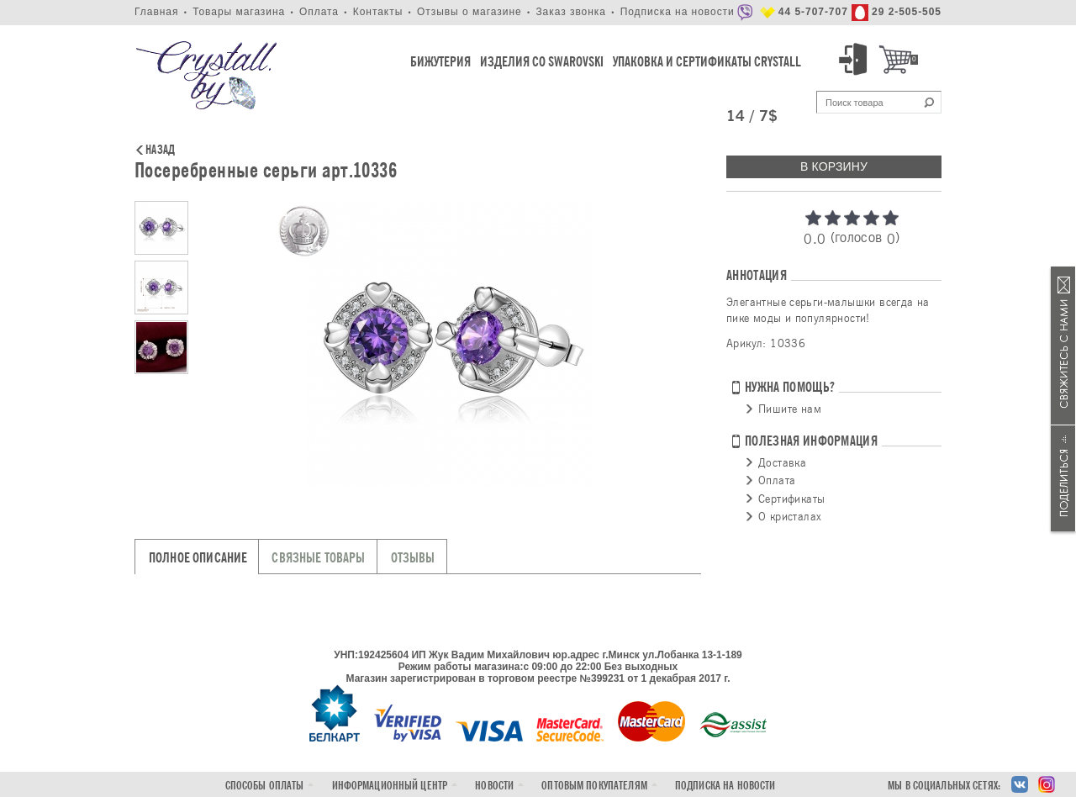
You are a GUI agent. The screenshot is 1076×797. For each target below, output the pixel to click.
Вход (855, 59)
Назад (160, 150)
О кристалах (789, 516)
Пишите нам (789, 408)
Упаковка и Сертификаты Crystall (707, 62)
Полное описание (198, 558)
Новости (494, 786)
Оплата (319, 12)
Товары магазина (239, 12)
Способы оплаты (264, 786)
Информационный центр (390, 786)
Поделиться (1063, 478)
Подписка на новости (677, 12)
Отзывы (413, 558)
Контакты (378, 12)
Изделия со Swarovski (542, 62)
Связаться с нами (1063, 346)
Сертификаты (791, 498)
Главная (156, 12)
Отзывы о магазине (469, 12)
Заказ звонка (570, 12)
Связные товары (318, 558)
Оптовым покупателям (593, 786)
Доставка (782, 462)
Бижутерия (440, 62)
